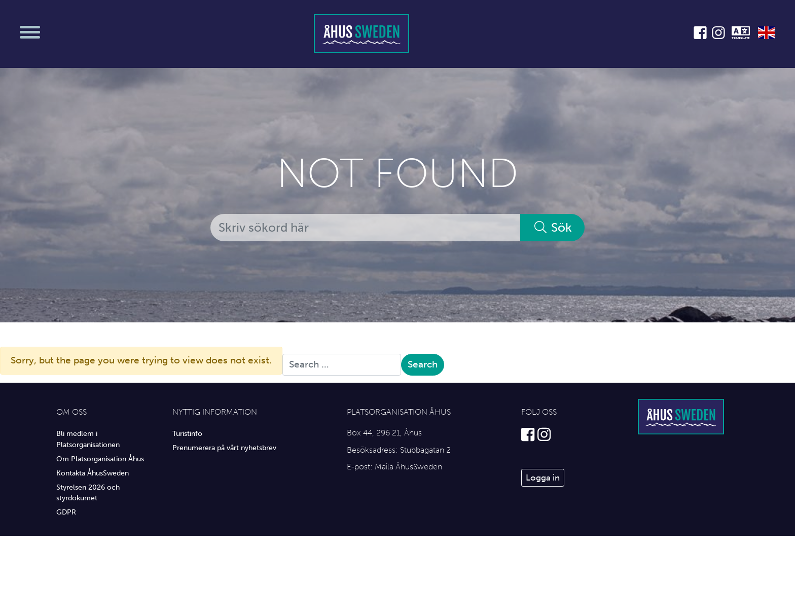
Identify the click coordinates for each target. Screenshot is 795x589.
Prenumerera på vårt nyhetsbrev (224, 447)
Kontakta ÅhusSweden (92, 472)
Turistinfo (187, 433)
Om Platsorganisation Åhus (100, 458)
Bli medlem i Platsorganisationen (88, 439)
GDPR (66, 512)
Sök (552, 227)
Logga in (543, 477)
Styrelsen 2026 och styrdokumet (88, 493)
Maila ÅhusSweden (408, 466)
